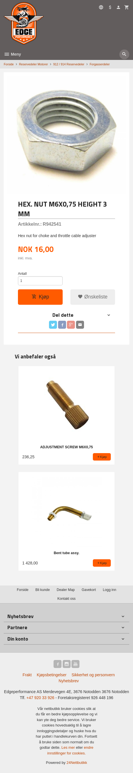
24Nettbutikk (77, 762)
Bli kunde (42, 590)
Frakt (27, 675)
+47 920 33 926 (40, 697)
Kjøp (40, 297)
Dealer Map (66, 590)
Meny (12, 54)
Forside (9, 64)
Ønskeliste (93, 297)
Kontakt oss (66, 599)
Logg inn (109, 590)
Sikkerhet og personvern (93, 675)
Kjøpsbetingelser (51, 675)
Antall (22, 274)
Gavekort (89, 590)
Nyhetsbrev (69, 681)
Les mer (69, 747)
